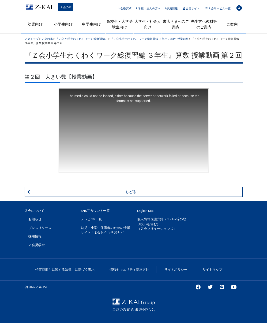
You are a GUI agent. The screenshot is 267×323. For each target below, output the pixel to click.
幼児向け (35, 24)
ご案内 (232, 24)
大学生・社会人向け (148, 24)
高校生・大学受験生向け (119, 24)
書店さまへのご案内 (176, 24)
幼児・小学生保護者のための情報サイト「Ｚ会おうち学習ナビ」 (105, 230)
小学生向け (63, 24)
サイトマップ (212, 269)
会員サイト (191, 8)
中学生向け (91, 24)
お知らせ (34, 219)
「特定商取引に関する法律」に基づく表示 (63, 269)
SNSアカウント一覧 (95, 211)
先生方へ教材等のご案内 (204, 24)
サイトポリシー (175, 269)
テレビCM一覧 (91, 219)
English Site (145, 211)
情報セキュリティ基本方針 (129, 269)
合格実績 (125, 8)
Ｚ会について (34, 211)
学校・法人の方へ (148, 8)
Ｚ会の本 (65, 7)
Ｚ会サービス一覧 (218, 8)
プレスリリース (39, 228)
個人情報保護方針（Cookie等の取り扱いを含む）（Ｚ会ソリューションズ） (161, 224)
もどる (81, 192)
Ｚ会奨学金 (36, 245)
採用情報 (171, 8)
